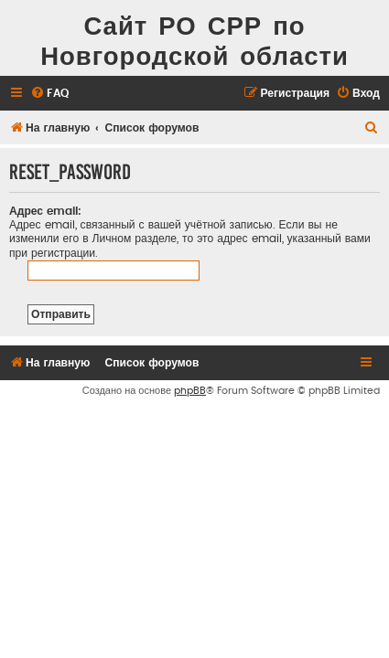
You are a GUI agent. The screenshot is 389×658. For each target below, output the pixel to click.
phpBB (190, 391)
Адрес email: (45, 211)
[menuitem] (49, 93)
